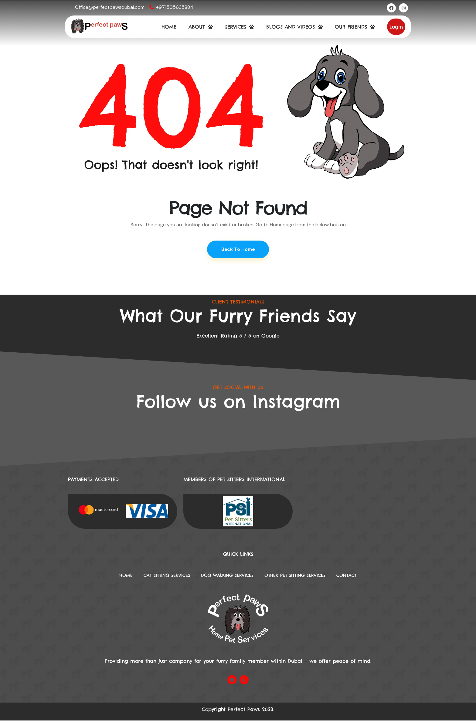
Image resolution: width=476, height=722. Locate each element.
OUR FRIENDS (355, 26)
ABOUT (201, 26)
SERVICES (239, 26)
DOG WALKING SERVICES (226, 576)
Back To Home (238, 249)
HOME (169, 27)
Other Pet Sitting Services (303, 576)
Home (111, 576)
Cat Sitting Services (157, 576)
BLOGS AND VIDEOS (294, 26)
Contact (361, 576)
